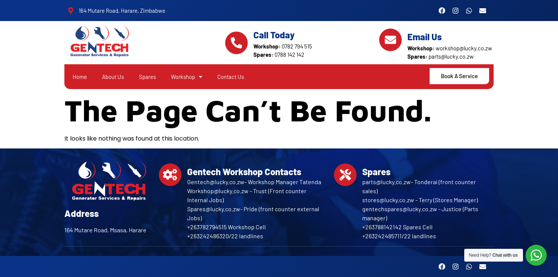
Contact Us (230, 76)
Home (80, 76)
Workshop (186, 76)
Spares (147, 76)
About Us (113, 76)
